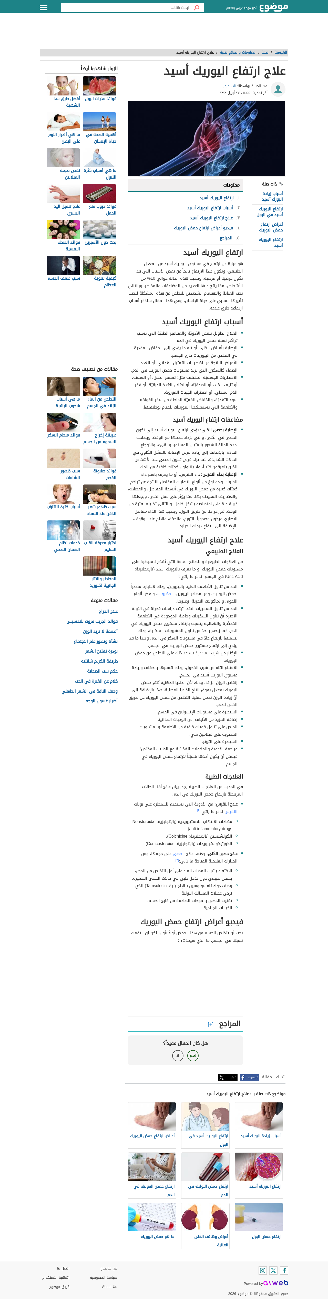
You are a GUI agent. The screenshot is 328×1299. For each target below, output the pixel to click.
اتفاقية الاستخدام (55, 1277)
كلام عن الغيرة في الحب (96, 681)
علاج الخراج (108, 611)
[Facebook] (284, 1270)
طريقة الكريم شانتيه (99, 661)
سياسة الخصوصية (103, 1277)
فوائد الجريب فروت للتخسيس (92, 621)
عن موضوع (108, 1268)
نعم (193, 1056)
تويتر (233, 1077)
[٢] (198, 810)
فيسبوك (253, 1077)
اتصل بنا (63, 1268)
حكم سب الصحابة (102, 671)
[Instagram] (263, 1270)
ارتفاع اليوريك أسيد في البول (270, 212)
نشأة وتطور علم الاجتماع (96, 641)
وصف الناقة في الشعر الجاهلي (89, 691)
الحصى (179, 854)
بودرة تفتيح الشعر (101, 651)
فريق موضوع (59, 1286)
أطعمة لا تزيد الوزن (100, 631)
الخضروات (165, 594)
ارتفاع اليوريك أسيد (271, 242)
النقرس (231, 812)
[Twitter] (273, 1270)
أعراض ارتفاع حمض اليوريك (271, 227)
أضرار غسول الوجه (102, 701)
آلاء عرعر (229, 86)
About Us (109, 1286)
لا (177, 1056)
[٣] (177, 860)
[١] (178, 575)
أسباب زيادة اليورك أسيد (272, 196)
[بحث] (196, 7)
